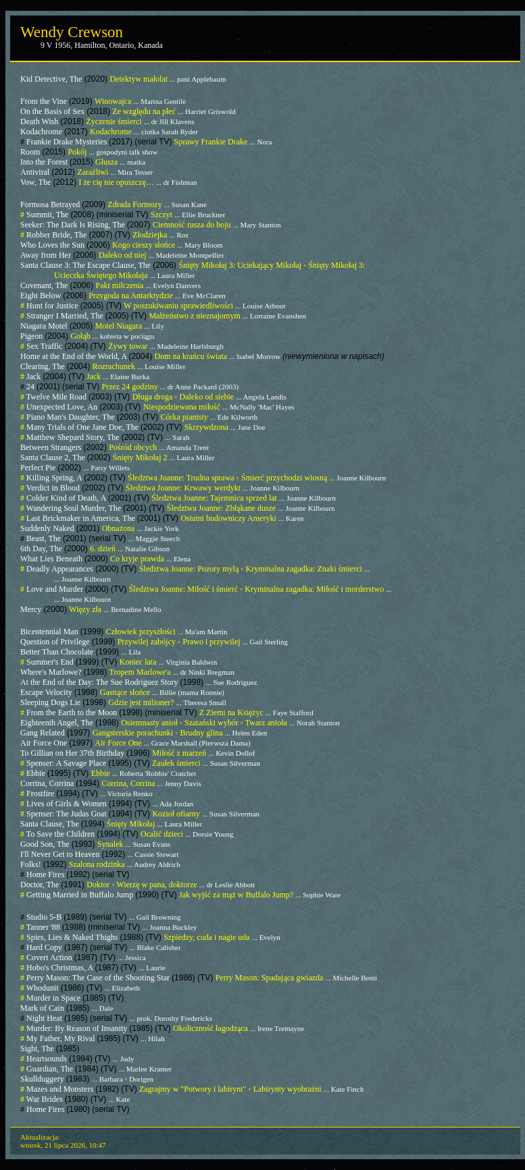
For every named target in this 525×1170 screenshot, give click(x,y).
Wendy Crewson (71, 32)
